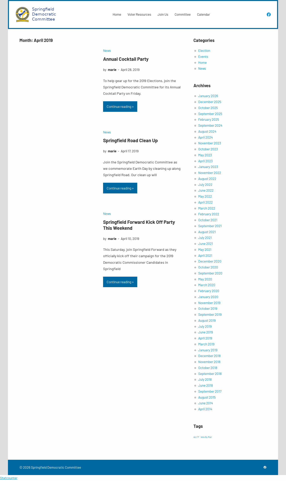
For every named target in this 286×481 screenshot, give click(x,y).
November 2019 (209, 303)
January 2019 (207, 350)
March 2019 (206, 344)
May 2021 (204, 249)
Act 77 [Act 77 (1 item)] (196, 437)
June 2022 (206, 190)
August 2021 (207, 232)
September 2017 (209, 391)
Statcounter (8, 478)
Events (203, 56)
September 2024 (210, 125)
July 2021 (205, 238)
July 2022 (205, 184)
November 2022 (209, 173)
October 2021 (207, 220)
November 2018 (209, 362)
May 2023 (205, 155)
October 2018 (207, 368)
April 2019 (205, 338)
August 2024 (207, 131)
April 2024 (205, 137)
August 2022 (207, 179)
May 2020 (205, 279)
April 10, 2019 (130, 238)
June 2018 (205, 385)
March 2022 (206, 208)
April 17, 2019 (130, 151)
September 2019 (210, 314)
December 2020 (209, 261)
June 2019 (205, 332)
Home (202, 62)
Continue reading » (120, 106)
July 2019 (205, 326)
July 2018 (205, 379)
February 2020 (208, 291)
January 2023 (208, 167)
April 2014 (205, 409)
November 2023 (209, 143)
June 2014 (205, 403)
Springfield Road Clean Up (130, 140)
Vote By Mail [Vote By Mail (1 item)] (206, 437)
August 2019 (207, 320)
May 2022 (205, 196)
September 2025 (210, 114)
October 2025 (208, 108)
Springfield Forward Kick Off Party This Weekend (139, 225)
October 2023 (208, 149)
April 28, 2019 (130, 69)
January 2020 (208, 297)
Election (204, 50)
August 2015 (207, 397)
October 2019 (207, 308)
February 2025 (208, 119)
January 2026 (208, 96)
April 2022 (205, 202)
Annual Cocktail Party (126, 59)
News (107, 50)
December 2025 (209, 102)
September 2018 (210, 374)
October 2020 (208, 267)
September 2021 (210, 226)
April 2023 (205, 161)
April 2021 (205, 255)
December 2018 (209, 356)
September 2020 (210, 273)
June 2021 (205, 243)
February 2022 (208, 214)
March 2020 (206, 285)
